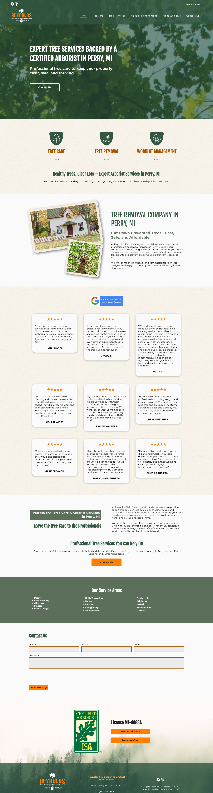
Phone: (137, 644)
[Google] (16, 4)
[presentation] (50, 676)
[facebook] (12, 4)
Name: (32, 644)
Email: (84, 644)
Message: (34, 655)
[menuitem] (83, 16)
